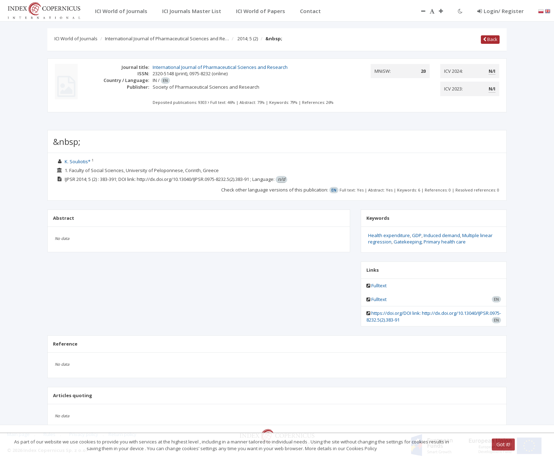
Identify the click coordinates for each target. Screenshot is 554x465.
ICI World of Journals (76, 38)
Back (490, 39)
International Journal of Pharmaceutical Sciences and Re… (167, 38)
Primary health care (445, 242)
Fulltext (379, 285)
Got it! (503, 444)
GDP (417, 235)
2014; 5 (247, 38)
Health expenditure (389, 235)
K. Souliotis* (78, 161)
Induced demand (442, 235)
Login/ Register (500, 10)
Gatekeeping (408, 242)
